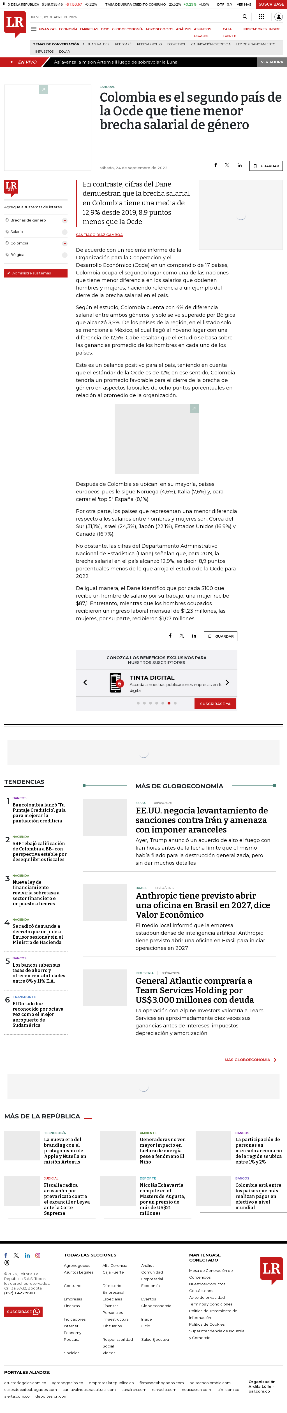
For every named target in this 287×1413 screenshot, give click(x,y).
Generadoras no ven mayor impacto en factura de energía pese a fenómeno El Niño (163, 1149)
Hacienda (21, 836)
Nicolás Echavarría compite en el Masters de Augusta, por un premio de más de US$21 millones (162, 1197)
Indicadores (74, 1318)
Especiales (112, 1297)
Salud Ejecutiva (155, 1338)
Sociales (71, 1351)
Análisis (147, 1264)
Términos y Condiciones (210, 1302)
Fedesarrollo (149, 44)
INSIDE (274, 29)
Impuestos (44, 51)
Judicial (51, 1177)
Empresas (73, 1297)
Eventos (148, 1297)
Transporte (24, 996)
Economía (150, 1284)
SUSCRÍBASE (271, 4)
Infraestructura (116, 1318)
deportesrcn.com (51, 1395)
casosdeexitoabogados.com (30, 1388)
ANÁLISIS (183, 29)
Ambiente (148, 1132)
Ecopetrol (176, 44)
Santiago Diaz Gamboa (99, 235)
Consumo (73, 1284)
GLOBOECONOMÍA (127, 29)
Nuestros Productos (207, 1282)
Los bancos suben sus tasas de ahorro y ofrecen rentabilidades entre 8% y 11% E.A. (39, 972)
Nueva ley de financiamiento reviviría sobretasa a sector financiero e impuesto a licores (36, 892)
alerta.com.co (17, 1395)
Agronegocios (77, 1264)
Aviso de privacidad (207, 1296)
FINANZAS (48, 29)
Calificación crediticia (211, 44)
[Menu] (34, 28)
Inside (146, 1318)
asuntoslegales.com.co (25, 1381)
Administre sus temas (29, 273)
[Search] (245, 17)
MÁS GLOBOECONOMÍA (247, 1059)
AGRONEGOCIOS (159, 29)
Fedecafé (123, 44)
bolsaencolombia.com (210, 1381)
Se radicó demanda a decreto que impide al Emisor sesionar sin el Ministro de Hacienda (38, 934)
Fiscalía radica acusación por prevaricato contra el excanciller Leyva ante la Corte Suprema (67, 1197)
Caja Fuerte (113, 1271)
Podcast (71, 1338)
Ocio (145, 1324)
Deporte (148, 1177)
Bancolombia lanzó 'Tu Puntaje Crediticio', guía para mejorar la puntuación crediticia (39, 812)
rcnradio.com (164, 1388)
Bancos (20, 797)
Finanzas (72, 1304)
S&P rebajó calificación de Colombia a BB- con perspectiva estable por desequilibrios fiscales (40, 851)
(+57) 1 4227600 (19, 1291)
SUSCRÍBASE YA (215, 703)
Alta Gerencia (115, 1264)
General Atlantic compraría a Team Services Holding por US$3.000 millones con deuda (195, 989)
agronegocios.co (67, 1381)
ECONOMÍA (68, 29)
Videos (109, 1351)
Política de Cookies (206, 1323)
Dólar (64, 51)
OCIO (105, 29)
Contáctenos (201, 1289)
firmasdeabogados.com (162, 1381)
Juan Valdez (99, 44)
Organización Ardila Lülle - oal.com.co (262, 1385)
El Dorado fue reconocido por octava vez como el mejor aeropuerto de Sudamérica (38, 1014)
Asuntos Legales (78, 1271)
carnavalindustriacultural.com (89, 1388)
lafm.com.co (228, 1388)
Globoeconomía (156, 1304)
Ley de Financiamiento (255, 44)
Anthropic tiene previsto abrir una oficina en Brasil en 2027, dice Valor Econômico (203, 904)
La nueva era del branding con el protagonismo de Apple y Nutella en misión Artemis (65, 1149)
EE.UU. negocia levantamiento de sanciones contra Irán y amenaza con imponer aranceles (202, 819)
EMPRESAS (89, 29)
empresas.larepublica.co (111, 1381)
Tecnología (55, 1132)
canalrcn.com (133, 1388)
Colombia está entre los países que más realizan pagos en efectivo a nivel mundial (258, 1195)
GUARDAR (266, 166)
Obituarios (112, 1324)
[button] (83, 683)
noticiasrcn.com (196, 1388)
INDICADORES (255, 29)
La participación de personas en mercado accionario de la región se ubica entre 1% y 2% (258, 1149)
